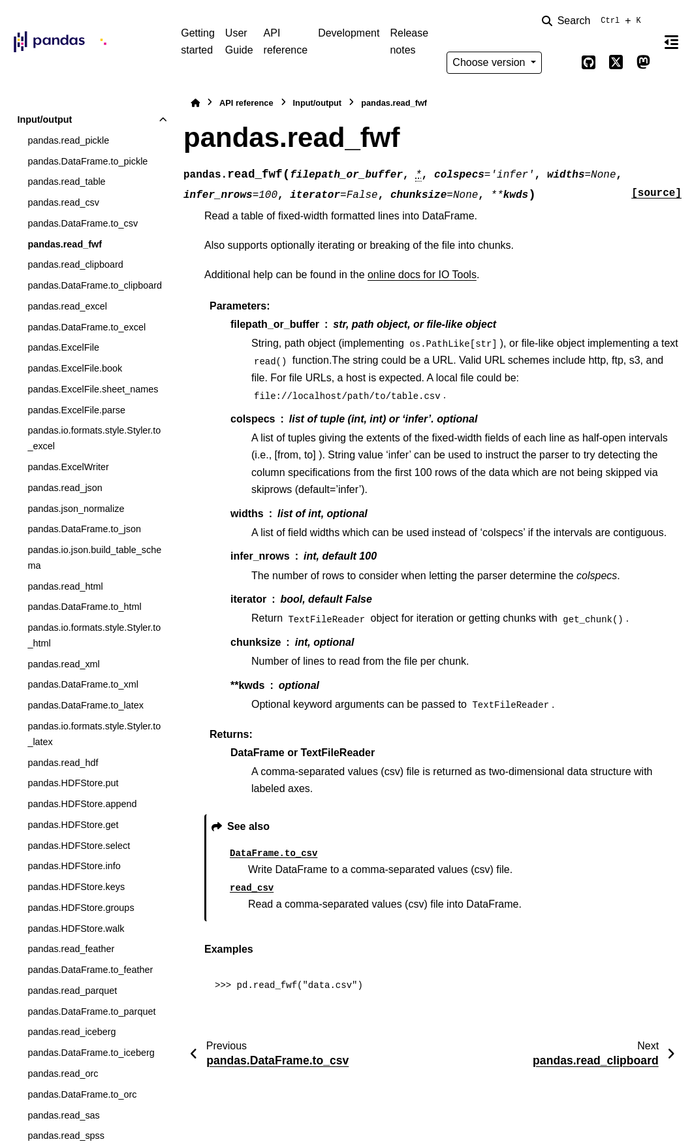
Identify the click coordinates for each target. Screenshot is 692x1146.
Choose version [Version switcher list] (490, 62)
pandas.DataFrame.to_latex (85, 705)
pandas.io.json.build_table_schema (94, 558)
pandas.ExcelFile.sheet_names (92, 389)
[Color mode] (561, 63)
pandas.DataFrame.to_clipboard (94, 285)
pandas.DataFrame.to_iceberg (90, 1052)
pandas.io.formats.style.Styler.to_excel (94, 438)
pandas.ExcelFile (63, 347)
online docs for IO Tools (422, 274)
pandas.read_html (64, 586)
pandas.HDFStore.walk (75, 928)
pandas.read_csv (63, 202)
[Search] (594, 21)
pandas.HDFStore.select (78, 845)
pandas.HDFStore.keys (76, 887)
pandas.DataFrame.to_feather (90, 969)
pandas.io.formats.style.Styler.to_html (94, 635)
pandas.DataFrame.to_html (84, 606)
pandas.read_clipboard (75, 264)
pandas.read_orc (62, 1073)
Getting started (198, 41)
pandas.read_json (64, 488)
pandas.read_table (66, 181)
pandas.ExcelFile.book (74, 368)
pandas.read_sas (63, 1115)
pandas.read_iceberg (71, 1032)
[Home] (195, 103)
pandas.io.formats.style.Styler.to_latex (94, 734)
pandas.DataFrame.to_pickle (87, 161)
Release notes (409, 41)
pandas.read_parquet (72, 990)
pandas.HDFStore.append (81, 804)
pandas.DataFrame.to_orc (81, 1094)
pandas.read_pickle (68, 140)
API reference (286, 41)
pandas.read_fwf (64, 244)
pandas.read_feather (70, 949)
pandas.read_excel (67, 306)
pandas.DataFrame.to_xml (82, 684)
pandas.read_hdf (62, 762)
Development (348, 33)
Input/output (44, 119)
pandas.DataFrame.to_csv (82, 223)
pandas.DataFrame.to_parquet (91, 1011)
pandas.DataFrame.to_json (84, 529)
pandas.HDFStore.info (73, 866)
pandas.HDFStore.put (72, 783)
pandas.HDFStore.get (72, 825)
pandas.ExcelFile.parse (76, 410)
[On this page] (672, 42)
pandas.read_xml (63, 664)
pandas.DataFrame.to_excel (86, 327)
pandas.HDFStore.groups (80, 907)
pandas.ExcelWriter (68, 467)
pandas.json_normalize (75, 508)
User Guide (239, 41)
